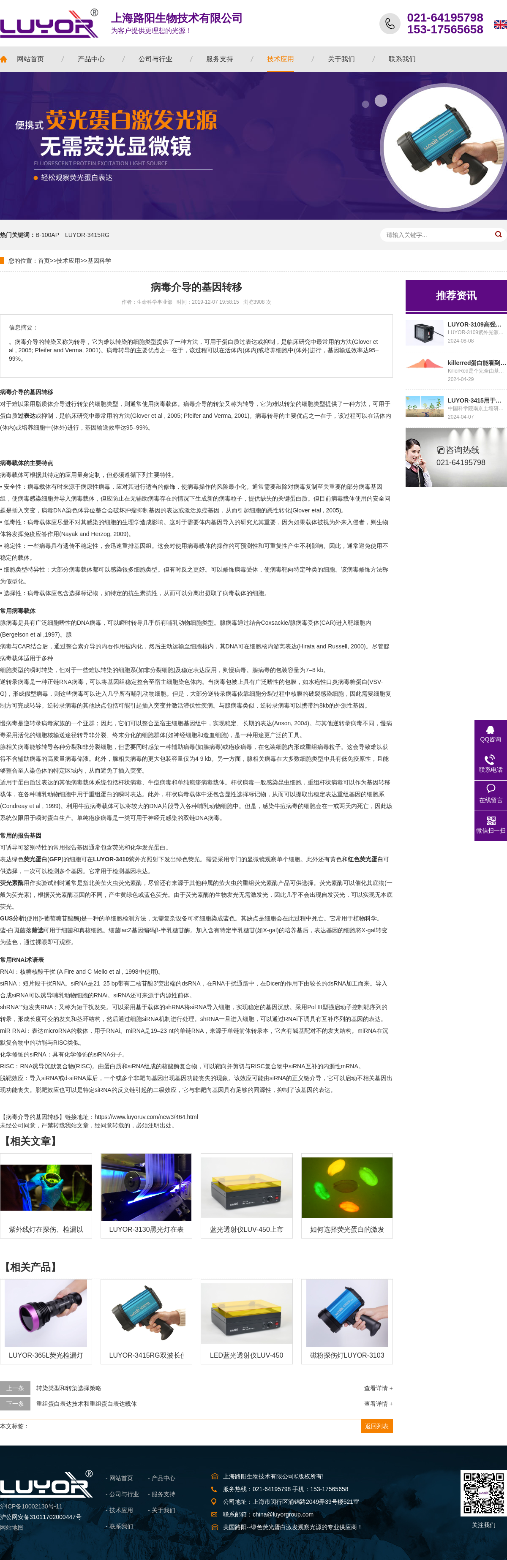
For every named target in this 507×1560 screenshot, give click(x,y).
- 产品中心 (161, 1478)
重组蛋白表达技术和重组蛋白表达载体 (86, 1403)
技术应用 (68, 260)
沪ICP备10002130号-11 (31, 1506)
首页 (44, 260)
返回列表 (377, 1426)
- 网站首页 (119, 1478)
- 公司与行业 (122, 1494)
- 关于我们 (161, 1510)
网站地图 (12, 1527)
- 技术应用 (119, 1510)
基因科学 (99, 260)
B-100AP (47, 234)
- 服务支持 (161, 1494)
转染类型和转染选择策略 (68, 1388)
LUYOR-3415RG (87, 234)
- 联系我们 (119, 1526)
